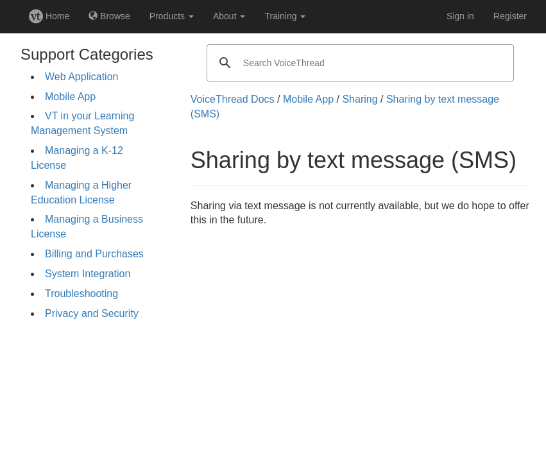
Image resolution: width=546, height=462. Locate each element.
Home (49, 16)
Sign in (460, 16)
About (229, 16)
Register (510, 16)
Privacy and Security (92, 313)
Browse (109, 16)
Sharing (359, 99)
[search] (358, 63)
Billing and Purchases (94, 253)
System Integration (87, 273)
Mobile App (70, 96)
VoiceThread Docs (233, 99)
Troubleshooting (81, 293)
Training (284, 16)
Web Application (81, 76)
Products (171, 16)
